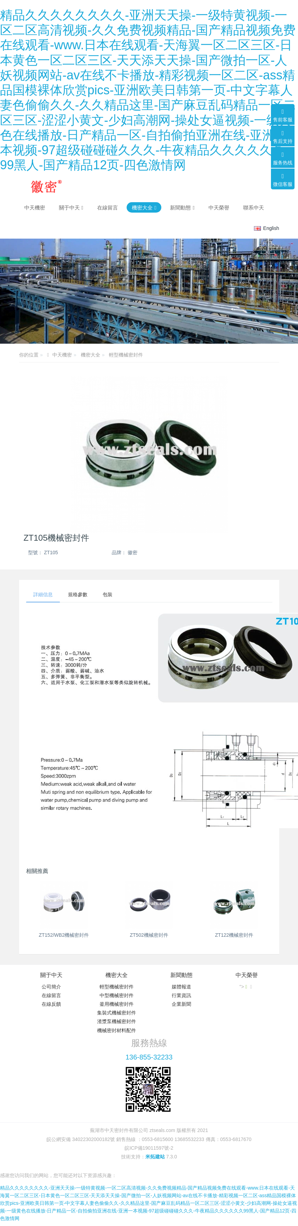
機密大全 (90, 355)
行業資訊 (181, 995)
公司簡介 (51, 986)
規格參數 (77, 594)
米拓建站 (155, 1156)
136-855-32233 (149, 1057)
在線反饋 (51, 1004)
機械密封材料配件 (116, 1030)
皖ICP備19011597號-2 (149, 1148)
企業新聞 (181, 1004)
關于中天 (51, 975)
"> (243, 986)
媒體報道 (181, 986)
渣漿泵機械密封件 (116, 1021)
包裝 (107, 594)
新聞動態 (181, 975)
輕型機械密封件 (126, 355)
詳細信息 (43, 594)
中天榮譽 (247, 975)
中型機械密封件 (117, 995)
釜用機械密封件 (117, 1004)
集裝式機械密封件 (116, 1012)
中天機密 (34, 208)
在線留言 (51, 995)
